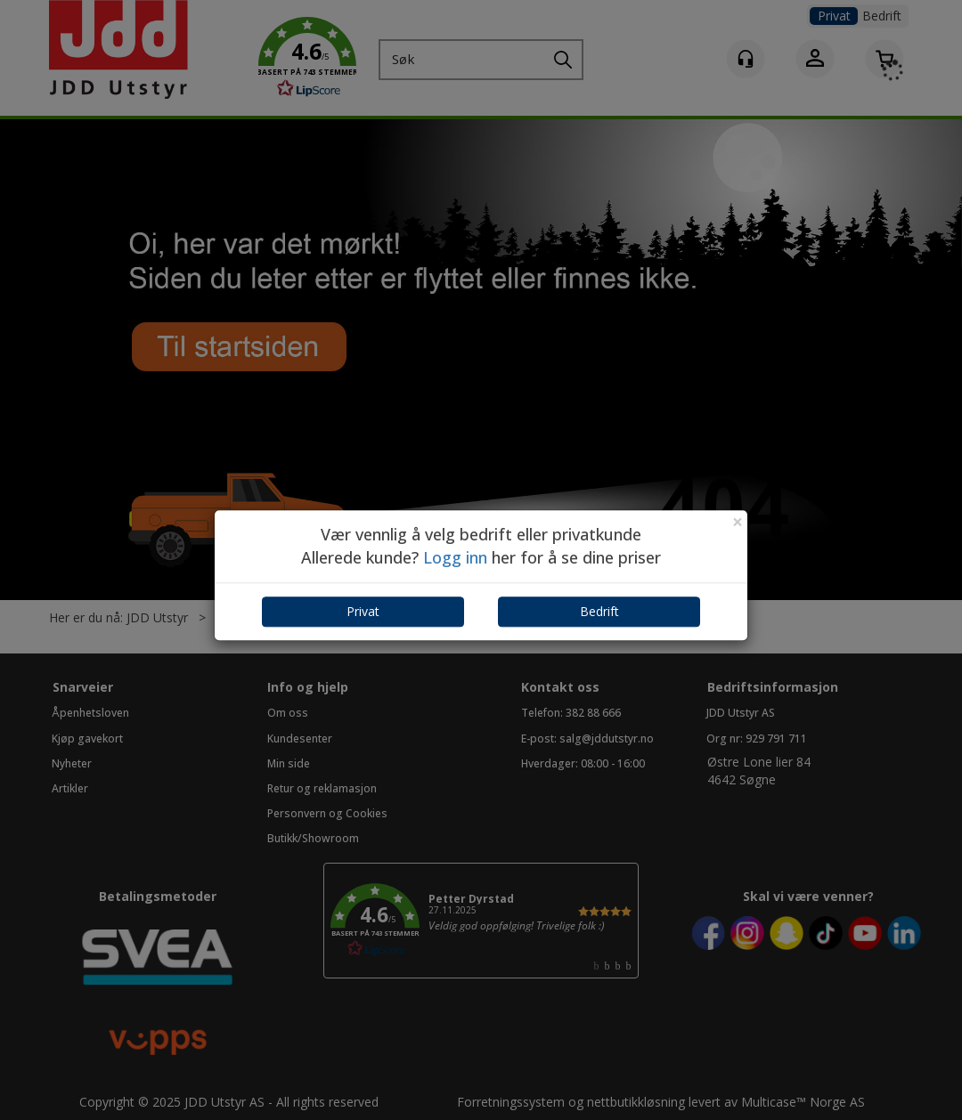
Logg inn (455, 557)
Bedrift (599, 612)
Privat (362, 612)
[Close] (737, 522)
